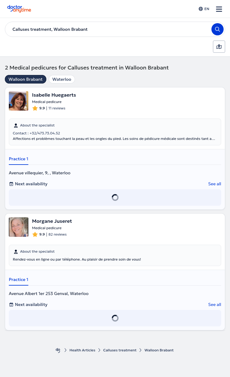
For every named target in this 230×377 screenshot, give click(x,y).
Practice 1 (18, 159)
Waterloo (61, 79)
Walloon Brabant (26, 79)
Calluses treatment (119, 350)
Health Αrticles (82, 350)
